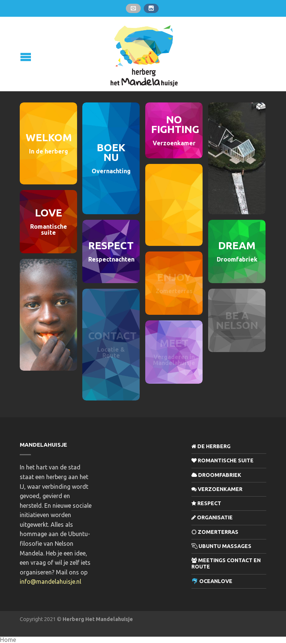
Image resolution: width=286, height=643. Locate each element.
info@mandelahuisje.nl (50, 581)
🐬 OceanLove (211, 581)
